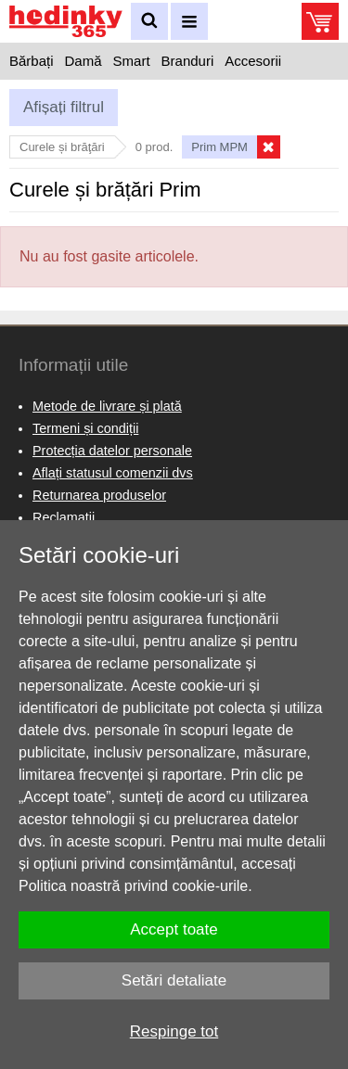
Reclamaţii (63, 517)
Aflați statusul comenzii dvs (112, 472)
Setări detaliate (174, 980)
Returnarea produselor (99, 495)
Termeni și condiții (85, 428)
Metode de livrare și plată (107, 406)
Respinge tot (174, 1031)
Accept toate (174, 929)
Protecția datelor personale (112, 450)
